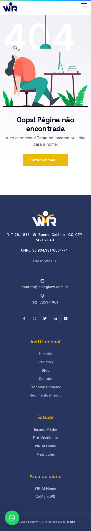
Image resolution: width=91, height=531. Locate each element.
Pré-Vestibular (45, 438)
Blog (46, 370)
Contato (45, 379)
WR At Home (45, 446)
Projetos (45, 362)
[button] (12, 518)
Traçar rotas (44, 261)
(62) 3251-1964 (45, 302)
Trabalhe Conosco (45, 387)
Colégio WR (45, 497)
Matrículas (45, 454)
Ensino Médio (45, 429)
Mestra (71, 521)
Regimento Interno (46, 395)
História (45, 354)
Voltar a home (45, 160)
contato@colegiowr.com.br (45, 287)
